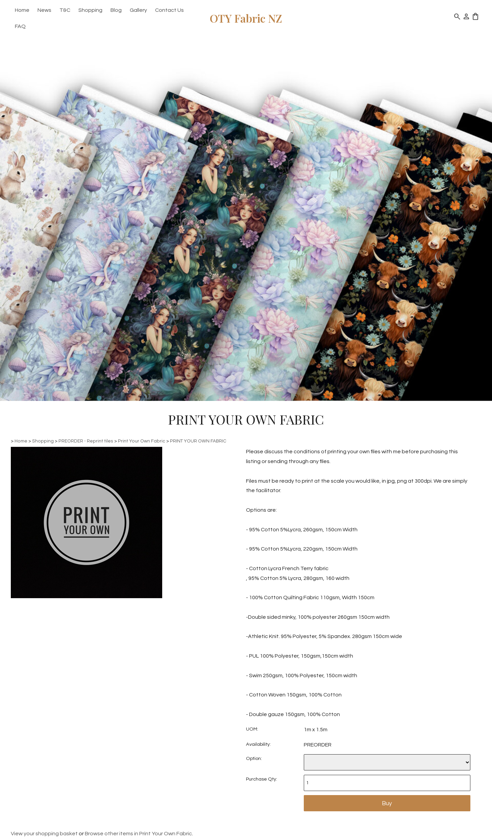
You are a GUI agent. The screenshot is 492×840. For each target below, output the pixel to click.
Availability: (258, 744)
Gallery (138, 10)
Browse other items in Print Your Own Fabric (138, 833)
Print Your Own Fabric (141, 441)
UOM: (252, 729)
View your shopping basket (44, 833)
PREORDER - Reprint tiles (85, 441)
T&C (64, 10)
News (44, 10)
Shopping (90, 10)
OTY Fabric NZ (246, 18)
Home (22, 10)
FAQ (20, 26)
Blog (116, 10)
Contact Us (169, 10)
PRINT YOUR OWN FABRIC (198, 441)
